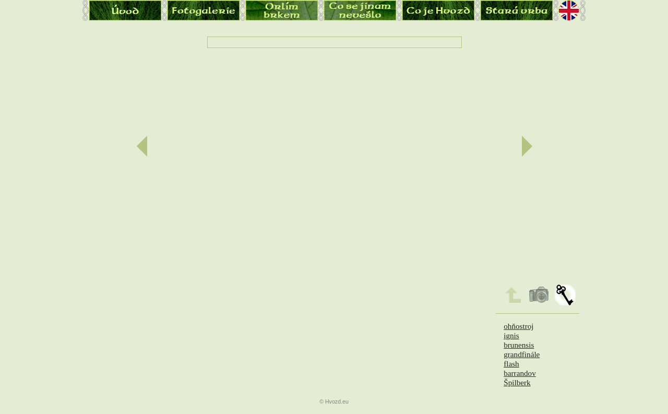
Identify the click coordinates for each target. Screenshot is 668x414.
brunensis (519, 344)
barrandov (520, 373)
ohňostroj (518, 326)
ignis (511, 335)
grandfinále (522, 354)
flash (511, 363)
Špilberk (517, 382)
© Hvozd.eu (334, 401)
